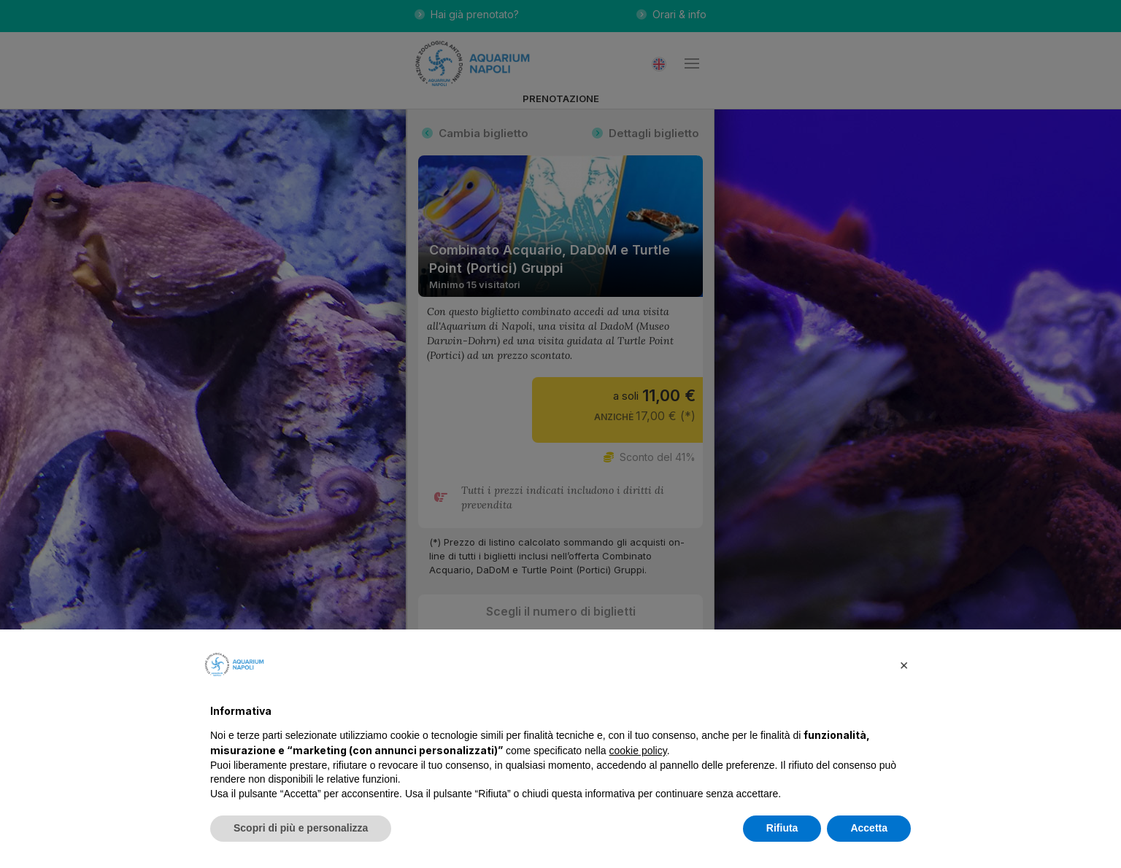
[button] (903, 664)
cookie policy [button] (638, 750)
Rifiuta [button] (782, 828)
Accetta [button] (868, 828)
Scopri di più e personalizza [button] (301, 828)
